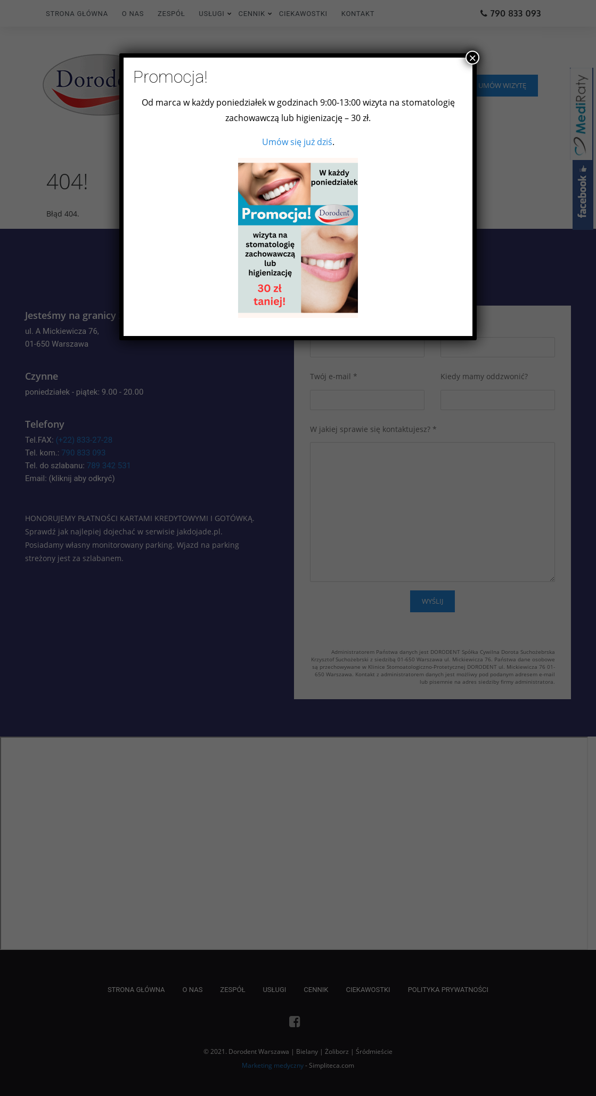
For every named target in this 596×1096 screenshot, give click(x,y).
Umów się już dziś (297, 142)
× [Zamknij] (472, 58)
